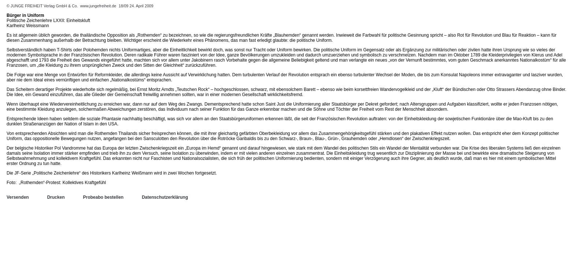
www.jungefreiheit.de (98, 6)
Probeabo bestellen (103, 197)
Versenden (18, 197)
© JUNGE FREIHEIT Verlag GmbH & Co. (43, 6)
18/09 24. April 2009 (136, 6)
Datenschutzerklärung (165, 197)
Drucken (56, 197)
